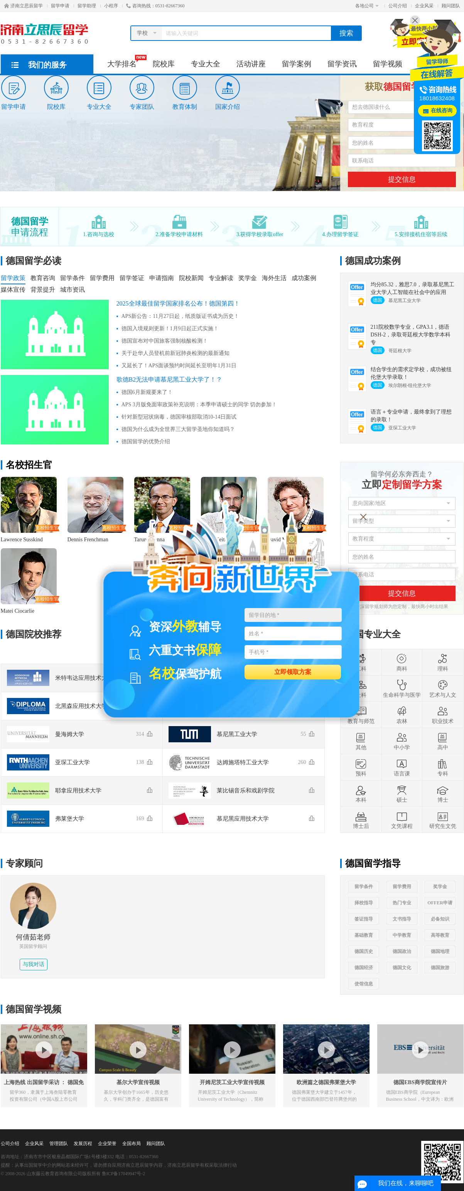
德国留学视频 (33, 1009)
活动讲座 (251, 64)
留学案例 (296, 64)
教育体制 (184, 92)
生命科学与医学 (402, 688)
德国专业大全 (373, 634)
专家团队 (142, 92)
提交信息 (402, 179)
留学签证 (132, 278)
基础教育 (363, 935)
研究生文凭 (442, 820)
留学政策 (13, 278)
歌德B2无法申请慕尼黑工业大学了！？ (169, 379)
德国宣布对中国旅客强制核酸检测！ (164, 341)
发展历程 (83, 1143)
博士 (443, 793)
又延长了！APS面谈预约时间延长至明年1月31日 (179, 365)
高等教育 (440, 935)
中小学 (402, 741)
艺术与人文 (442, 688)
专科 (443, 767)
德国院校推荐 (33, 634)
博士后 (361, 820)
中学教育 (402, 935)
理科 (443, 662)
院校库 (164, 64)
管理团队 (58, 1143)
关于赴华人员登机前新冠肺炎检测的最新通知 (175, 353)
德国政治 (402, 951)
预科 (361, 767)
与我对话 (33, 964)
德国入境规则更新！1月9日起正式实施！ (170, 328)
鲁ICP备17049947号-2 (123, 1173)
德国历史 (363, 951)
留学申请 (60, 5)
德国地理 (440, 951)
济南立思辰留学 (23, 5)
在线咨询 (441, 110)
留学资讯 (342, 64)
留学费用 (102, 278)
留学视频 (387, 64)
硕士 (402, 793)
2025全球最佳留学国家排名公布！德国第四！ (178, 303)
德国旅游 (440, 967)
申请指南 (161, 278)
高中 (443, 741)
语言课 (402, 767)
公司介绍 (397, 5)
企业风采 (424, 5)
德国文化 (402, 967)
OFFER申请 (439, 902)
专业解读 (221, 278)
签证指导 (363, 919)
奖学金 (247, 278)
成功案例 (304, 278)
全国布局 (131, 1143)
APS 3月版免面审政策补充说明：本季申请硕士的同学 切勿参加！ (199, 404)
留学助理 (87, 5)
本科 (361, 793)
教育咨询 (42, 278)
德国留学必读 (33, 261)
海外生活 (274, 278)
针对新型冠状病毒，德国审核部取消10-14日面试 (179, 417)
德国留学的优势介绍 (145, 441)
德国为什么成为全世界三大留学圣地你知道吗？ (178, 429)
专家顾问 (24, 863)
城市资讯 (72, 289)
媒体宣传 (13, 289)
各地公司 (367, 5)
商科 (402, 662)
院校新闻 (191, 278)
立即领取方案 (292, 671)
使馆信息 (363, 984)
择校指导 (363, 902)
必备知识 (440, 919)
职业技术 (443, 715)
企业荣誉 (107, 1143)
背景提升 (42, 289)
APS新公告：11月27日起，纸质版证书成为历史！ (180, 316)
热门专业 (402, 902)
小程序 (111, 5)
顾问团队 (451, 5)
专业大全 (205, 64)
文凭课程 (402, 820)
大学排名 (126, 61)
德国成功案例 (373, 261)
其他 (361, 741)
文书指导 (402, 919)
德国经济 (363, 967)
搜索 (346, 33)
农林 (402, 715)
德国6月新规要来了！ (147, 392)
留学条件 (72, 278)
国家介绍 (227, 92)
